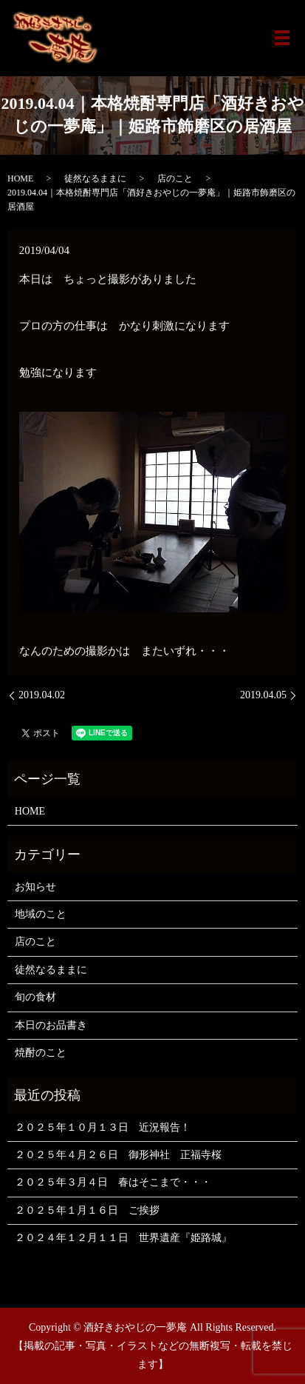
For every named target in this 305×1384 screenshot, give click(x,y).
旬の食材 (35, 997)
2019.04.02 (41, 695)
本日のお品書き (51, 1025)
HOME (20, 178)
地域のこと (40, 914)
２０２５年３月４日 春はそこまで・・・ (113, 1182)
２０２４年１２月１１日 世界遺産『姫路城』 (123, 1237)
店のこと (175, 178)
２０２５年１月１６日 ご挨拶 (87, 1210)
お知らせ (35, 886)
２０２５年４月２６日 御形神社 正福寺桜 (118, 1154)
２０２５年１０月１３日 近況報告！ (103, 1127)
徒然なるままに (95, 178)
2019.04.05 (263, 695)
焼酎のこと (40, 1052)
